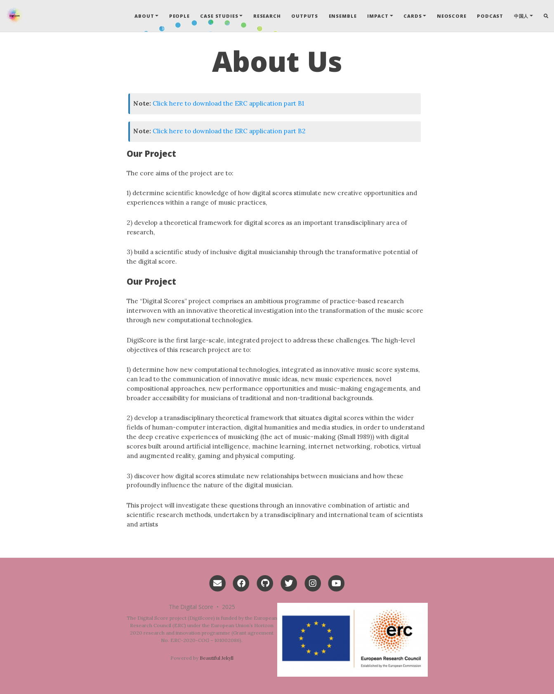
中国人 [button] (521, 16)
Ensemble (343, 16)
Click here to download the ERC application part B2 (229, 131)
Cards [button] (412, 16)
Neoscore (452, 16)
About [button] (144, 16)
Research (267, 16)
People (179, 16)
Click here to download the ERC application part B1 (228, 103)
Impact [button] (378, 16)
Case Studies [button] (219, 16)
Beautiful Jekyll (216, 658)
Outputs (304, 16)
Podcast (490, 16)
